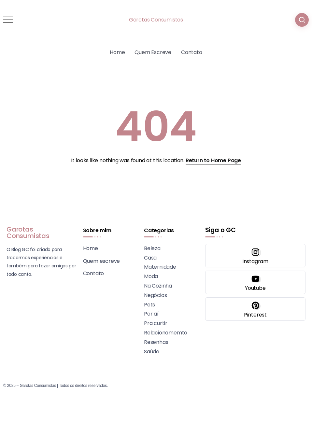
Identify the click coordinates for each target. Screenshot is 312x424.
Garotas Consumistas (156, 19)
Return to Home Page (213, 160)
